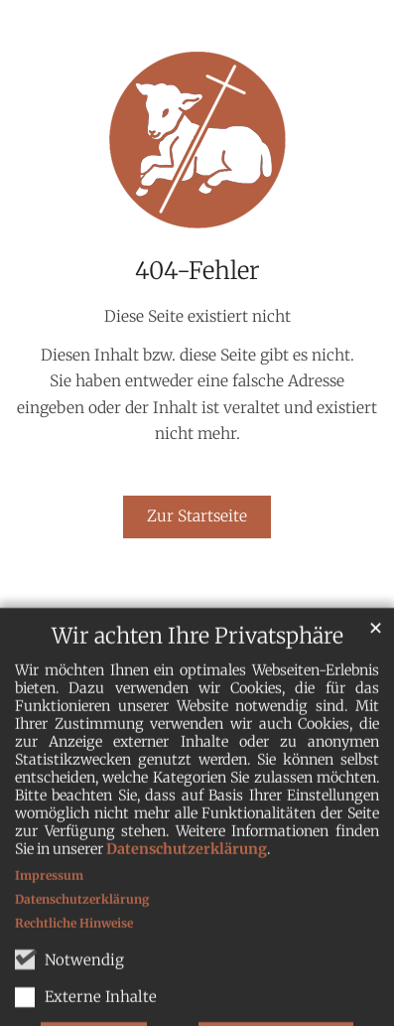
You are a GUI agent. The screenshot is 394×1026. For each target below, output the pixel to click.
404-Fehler (197, 271)
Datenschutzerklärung (186, 895)
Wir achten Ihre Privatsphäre (197, 681)
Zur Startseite (197, 516)
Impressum (49, 921)
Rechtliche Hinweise (74, 968)
